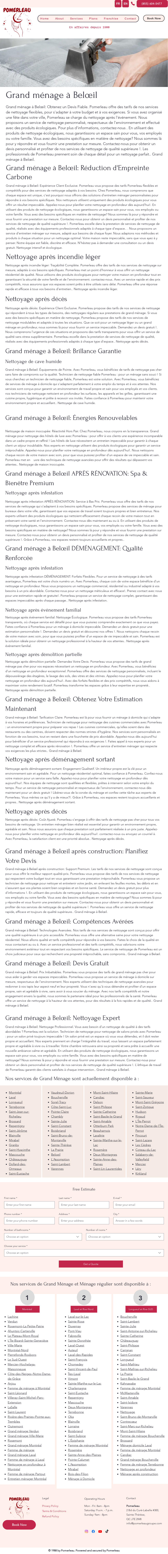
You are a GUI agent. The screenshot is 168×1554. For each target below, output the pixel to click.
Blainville (15, 1135)
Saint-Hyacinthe (19, 1150)
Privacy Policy (50, 1506)
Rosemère (100, 1150)
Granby (14, 1145)
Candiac (98, 1097)
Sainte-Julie (59, 1121)
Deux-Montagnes (105, 1154)
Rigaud (140, 1116)
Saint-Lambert (60, 1164)
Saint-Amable (102, 1121)
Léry (138, 1169)
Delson (98, 1102)
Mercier (140, 1164)
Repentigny (17, 1126)
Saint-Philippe (102, 1107)
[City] (137, 1220)
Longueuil (15, 1102)
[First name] (28, 1204)
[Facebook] (93, 1531)
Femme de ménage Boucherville (142, 1436)
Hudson (140, 1112)
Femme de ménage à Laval (26, 1460)
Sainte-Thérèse (61, 1145)
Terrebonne (17, 1107)
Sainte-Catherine (104, 1112)
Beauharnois (101, 1131)
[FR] (118, 3)
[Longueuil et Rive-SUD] (141, 1309)
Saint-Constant (61, 1126)
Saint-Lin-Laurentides (107, 1169)
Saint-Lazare (143, 1140)
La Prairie (57, 1150)
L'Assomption (60, 1159)
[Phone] (133, 3)
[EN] (125, 3)
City (116, 1214)
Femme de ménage (21, 1450)
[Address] (83, 1220)
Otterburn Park (103, 1126)
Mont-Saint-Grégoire (149, 1102)
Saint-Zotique (144, 1107)
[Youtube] (100, 1531)
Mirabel (14, 1140)
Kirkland (140, 1173)
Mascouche (17, 1154)
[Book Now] (154, 18)
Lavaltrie (98, 1135)
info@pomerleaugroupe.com (144, 1523)
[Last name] (83, 1204)
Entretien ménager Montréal (27, 1479)
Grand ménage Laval (22, 1455)
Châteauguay (18, 1159)
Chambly (57, 1116)
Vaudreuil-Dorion (62, 1092)
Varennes (57, 1169)
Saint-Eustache (19, 1173)
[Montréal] (27, 1309)
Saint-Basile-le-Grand (107, 1116)
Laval (12, 1097)
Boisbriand (58, 1131)
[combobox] (43, 1236)
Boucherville (59, 1097)
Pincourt (141, 1135)
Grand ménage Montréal (24, 1445)
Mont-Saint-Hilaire (105, 1092)
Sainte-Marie (144, 1092)
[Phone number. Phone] (28, 1220)
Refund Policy (50, 1516)
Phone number (13, 1214)
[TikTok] (107, 1531)
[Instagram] (86, 1531)
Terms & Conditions (54, 1511)
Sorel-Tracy (58, 1102)
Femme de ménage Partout (26, 1474)
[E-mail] (137, 1204)
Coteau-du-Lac (145, 1150)
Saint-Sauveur (144, 1097)
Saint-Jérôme (18, 1131)
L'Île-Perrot (143, 1121)
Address (64, 1214)
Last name (65, 1198)
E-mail (117, 1198)
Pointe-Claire (60, 1112)
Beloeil (55, 1154)
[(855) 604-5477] (152, 3)
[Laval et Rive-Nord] (84, 1309)
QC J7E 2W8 (133, 1519)
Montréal (15, 1092)
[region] (20, 1131)
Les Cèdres (143, 1145)
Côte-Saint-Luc (61, 1107)
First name (10, 1198)
